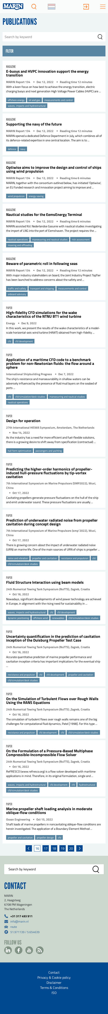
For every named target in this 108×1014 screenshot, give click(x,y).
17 (46, 848)
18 (54, 848)
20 (71, 848)
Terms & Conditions (54, 987)
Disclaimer (54, 982)
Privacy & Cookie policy (54, 977)
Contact (54, 972)
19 (62, 848)
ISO (54, 992)
